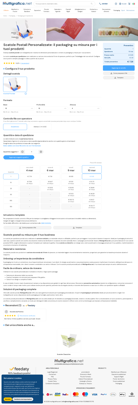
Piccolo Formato (46, 10)
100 (11, 200)
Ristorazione (130, 10)
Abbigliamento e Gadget (80, 10)
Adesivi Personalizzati (86, 379)
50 (11, 194)
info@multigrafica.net (70, 402)
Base (5, 105)
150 (11, 206)
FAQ (52, 377)
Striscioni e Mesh (85, 374)
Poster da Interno (118, 379)
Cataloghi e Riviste (86, 381)
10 (11, 182)
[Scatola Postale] (15, 84)
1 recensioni (25, 63)
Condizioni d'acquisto (52, 383)
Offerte (6, 10)
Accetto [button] (8, 399)
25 (11, 188)
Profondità (41, 105)
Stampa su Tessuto (85, 383)
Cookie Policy (52, 381)
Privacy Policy (52, 379)
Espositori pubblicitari (119, 374)
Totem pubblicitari (119, 381)
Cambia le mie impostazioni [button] (23, 399)
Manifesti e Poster (15, 10)
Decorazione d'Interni (106, 10)
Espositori (37, 10)
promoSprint (85, 372)
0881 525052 (46, 223)
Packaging (117, 10)
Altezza (73, 105)
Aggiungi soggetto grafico (19, 157)
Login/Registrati (52, 372)
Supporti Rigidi (118, 377)
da (29, 306)
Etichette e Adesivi (93, 10)
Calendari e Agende (57, 10)
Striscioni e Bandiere (27, 10)
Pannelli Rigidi (68, 10)
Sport (123, 10)
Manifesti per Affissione (118, 372)
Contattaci (52, 374)
